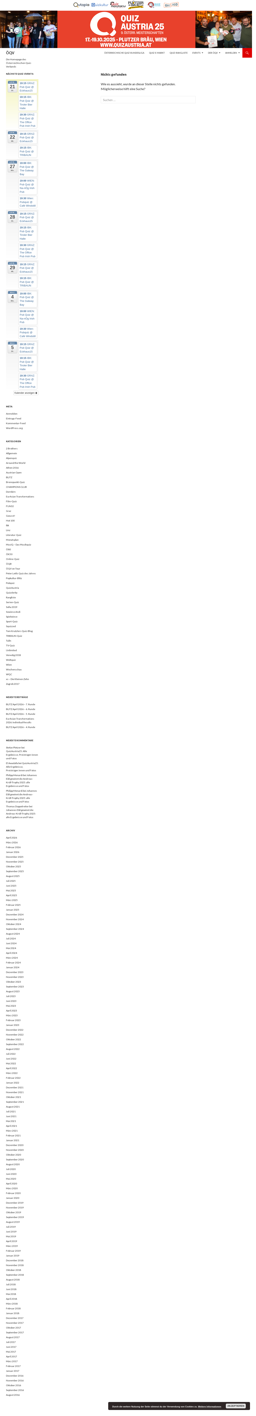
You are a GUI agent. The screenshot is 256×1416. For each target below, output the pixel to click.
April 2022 (11, 1068)
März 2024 (12, 957)
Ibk (7, 525)
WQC (9, 674)
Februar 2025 (13, 904)
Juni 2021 (11, 1116)
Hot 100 (10, 520)
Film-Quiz (11, 501)
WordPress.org (14, 428)
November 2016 (15, 1380)
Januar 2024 (12, 967)
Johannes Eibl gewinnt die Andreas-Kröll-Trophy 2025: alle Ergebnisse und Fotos (21, 813)
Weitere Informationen (209, 1406)
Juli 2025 (11, 880)
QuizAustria (12, 587)
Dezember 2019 (14, 1202)
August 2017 (13, 1337)
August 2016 (13, 1394)
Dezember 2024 (14, 914)
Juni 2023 (11, 1000)
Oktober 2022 (13, 1039)
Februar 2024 (13, 962)
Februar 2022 (13, 1077)
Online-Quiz (12, 558)
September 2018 (15, 1274)
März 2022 (12, 1073)
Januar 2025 (12, 909)
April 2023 (11, 1010)
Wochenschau (14, 669)
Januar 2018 (12, 1313)
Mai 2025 (11, 890)
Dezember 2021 (14, 1087)
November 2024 (15, 919)
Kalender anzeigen (26, 393)
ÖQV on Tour (13, 568)
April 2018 (11, 1298)
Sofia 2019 (11, 607)
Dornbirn (11, 491)
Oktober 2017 (13, 1327)
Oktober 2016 (13, 1385)
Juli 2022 (11, 1053)
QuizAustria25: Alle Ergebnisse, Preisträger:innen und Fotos (22, 755)
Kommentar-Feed (16, 423)
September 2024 (15, 928)
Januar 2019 (12, 1255)
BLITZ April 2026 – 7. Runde (20, 704)
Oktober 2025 (13, 866)
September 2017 (15, 1332)
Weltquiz (11, 659)
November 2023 (15, 976)
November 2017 (15, 1322)
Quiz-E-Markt (157, 52)
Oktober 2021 (13, 1097)
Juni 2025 (11, 885)
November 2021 (15, 1092)
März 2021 (12, 1130)
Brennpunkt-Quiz (15, 482)
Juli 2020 (11, 1169)
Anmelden (231, 52)
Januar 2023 (12, 1024)
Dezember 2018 (14, 1260)
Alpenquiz (11, 458)
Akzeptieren (235, 1406)
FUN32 (10, 506)
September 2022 (15, 1044)
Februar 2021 (13, 1135)
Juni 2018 (11, 1289)
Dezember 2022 (14, 1029)
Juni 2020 (11, 1173)
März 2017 (12, 1361)
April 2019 (11, 1241)
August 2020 (13, 1164)
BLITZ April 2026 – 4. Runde (20, 727)
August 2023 (13, 991)
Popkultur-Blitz (14, 578)
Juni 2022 (11, 1058)
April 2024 (11, 952)
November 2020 (15, 1149)
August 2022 (13, 1048)
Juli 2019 (11, 1226)
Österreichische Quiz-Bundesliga (124, 52)
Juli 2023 (11, 996)
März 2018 (12, 1303)
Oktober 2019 (13, 1212)
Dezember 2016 (14, 1375)
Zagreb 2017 (12, 683)
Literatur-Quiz (13, 534)
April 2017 (11, 1356)
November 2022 (15, 1034)
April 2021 (11, 1125)
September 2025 (15, 871)
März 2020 (12, 1188)
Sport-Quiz (12, 621)
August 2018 (13, 1279)
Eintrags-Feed (13, 418)
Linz (8, 530)
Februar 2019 (13, 1250)
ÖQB (9, 563)
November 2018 (15, 1265)
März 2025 (12, 900)
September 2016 (15, 1390)
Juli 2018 (11, 1284)
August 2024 (13, 933)
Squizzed (11, 626)
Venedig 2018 (13, 655)
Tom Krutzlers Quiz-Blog (19, 631)
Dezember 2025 (14, 856)
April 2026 (11, 837)
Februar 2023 (13, 1020)
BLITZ (9, 477)
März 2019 (12, 1245)
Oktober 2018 (13, 1269)
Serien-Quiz (12, 602)
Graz (8, 510)
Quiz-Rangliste (179, 52)
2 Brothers (12, 448)
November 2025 (15, 861)
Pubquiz (10, 582)
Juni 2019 (11, 1231)
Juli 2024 (11, 938)
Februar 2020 (13, 1193)
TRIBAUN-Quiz (14, 635)
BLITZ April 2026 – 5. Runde (20, 713)
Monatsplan (12, 539)
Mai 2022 (11, 1063)
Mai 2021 (11, 1121)
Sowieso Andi (13, 611)
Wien (9, 664)
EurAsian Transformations (20, 496)
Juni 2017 (11, 1346)
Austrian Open (14, 472)
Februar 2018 (13, 1308)
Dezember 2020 (14, 1145)
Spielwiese (11, 616)
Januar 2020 (12, 1197)
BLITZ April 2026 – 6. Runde (20, 709)
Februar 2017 (13, 1366)
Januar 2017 (12, 1370)
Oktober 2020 (13, 1154)
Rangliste (11, 597)
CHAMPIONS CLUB (16, 486)
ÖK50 (9, 554)
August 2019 (13, 1221)
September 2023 (15, 986)
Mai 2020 (11, 1178)
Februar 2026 (13, 847)
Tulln (8, 640)
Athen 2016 (12, 467)
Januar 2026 (12, 852)
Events (196, 52)
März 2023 (12, 1015)
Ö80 (8, 549)
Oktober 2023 (13, 981)
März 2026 (12, 842)
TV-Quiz (10, 645)
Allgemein (11, 453)
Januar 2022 (12, 1082)
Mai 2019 (11, 1236)
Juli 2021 (11, 1111)
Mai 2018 (11, 1293)
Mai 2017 (11, 1351)
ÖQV (10, 53)
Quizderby (11, 592)
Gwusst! (10, 515)
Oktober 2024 (13, 924)
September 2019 (15, 1217)
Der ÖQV (213, 52)
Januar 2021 (12, 1140)
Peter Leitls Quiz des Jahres (21, 573)
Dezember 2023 (14, 972)
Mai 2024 (11, 948)
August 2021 (13, 1106)
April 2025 (11, 895)
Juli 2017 (11, 1342)
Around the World (15, 462)
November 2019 (15, 1207)
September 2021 (15, 1101)
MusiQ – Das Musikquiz (18, 544)
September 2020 (15, 1159)
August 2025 (13, 876)
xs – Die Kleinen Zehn (17, 679)
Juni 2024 (11, 943)
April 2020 (11, 1183)
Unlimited (11, 650)
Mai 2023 (11, 1005)
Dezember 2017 (14, 1318)
